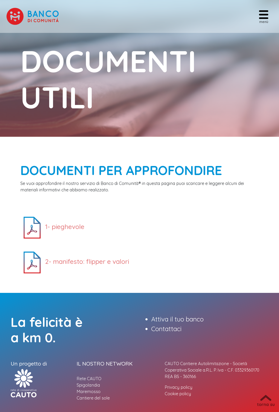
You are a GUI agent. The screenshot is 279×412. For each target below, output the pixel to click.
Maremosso (89, 391)
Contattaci (166, 329)
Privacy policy (178, 387)
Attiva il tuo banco (177, 319)
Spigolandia (88, 385)
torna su (266, 401)
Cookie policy (178, 393)
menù (263, 16)
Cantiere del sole (93, 398)
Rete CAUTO (89, 378)
